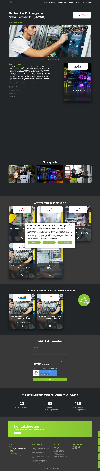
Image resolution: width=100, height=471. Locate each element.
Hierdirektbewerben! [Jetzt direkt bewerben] (83, 300)
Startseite (56, 447)
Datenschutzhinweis (38, 247)
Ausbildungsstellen (49, 2)
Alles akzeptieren (65, 242)
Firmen (77, 2)
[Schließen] (73, 224)
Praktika (71, 2)
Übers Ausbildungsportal (60, 456)
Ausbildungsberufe (62, 2)
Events (82, 2)
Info (47, 374)
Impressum (47, 468)
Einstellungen (49, 242)
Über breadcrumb (59, 454)
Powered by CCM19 (69, 247)
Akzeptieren (42, 374)
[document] (50, 233)
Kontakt (18, 433)
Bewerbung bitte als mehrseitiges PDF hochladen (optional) (47, 362)
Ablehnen (34, 242)
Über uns (88, 2)
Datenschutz (55, 468)
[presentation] (48, 189)
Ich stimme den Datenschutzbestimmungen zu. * (46, 368)
